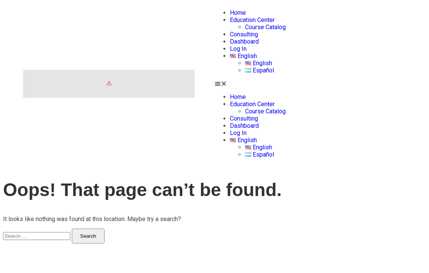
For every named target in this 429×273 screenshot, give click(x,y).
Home (238, 12)
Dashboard (244, 41)
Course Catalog (265, 27)
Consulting (244, 34)
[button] (320, 83)
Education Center (252, 20)
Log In (238, 48)
